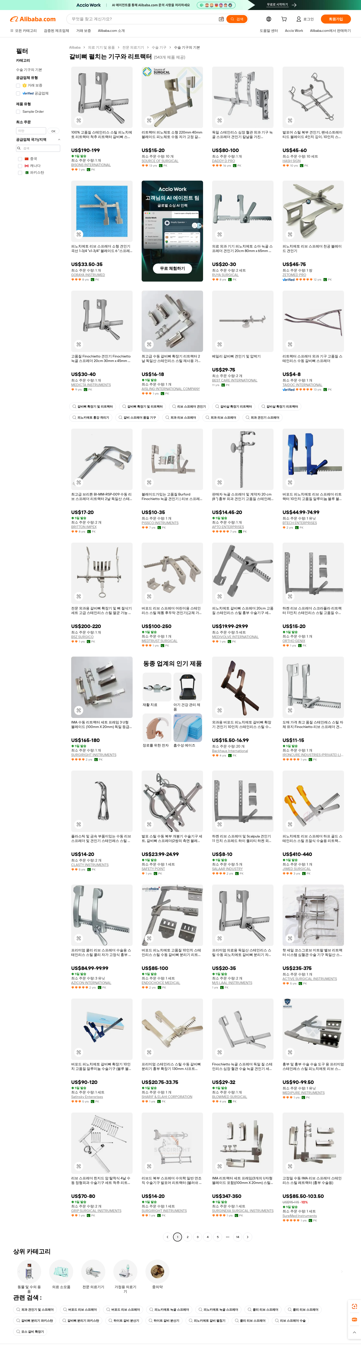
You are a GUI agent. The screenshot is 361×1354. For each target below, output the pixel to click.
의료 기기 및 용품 (101, 47)
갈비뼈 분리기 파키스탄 (34, 1321)
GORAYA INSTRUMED (88, 275)
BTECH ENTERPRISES (300, 523)
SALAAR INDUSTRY (227, 869)
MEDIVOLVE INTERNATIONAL (235, 637)
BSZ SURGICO (82, 637)
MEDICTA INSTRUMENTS (91, 385)
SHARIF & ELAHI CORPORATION (167, 1097)
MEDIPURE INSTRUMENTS (304, 1093)
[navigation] (38, 643)
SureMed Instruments (300, 1216)
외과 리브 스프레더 (180, 418)
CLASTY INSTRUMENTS (90, 865)
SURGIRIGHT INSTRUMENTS (93, 755)
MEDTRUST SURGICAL (159, 641)
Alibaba (74, 47)
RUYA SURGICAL (225, 275)
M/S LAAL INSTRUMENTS (232, 983)
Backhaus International (230, 751)
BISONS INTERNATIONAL (91, 165)
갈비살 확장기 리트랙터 (233, 407)
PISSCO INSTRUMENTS (160, 523)
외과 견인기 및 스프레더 (35, 1310)
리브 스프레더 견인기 (189, 407)
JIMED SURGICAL (297, 869)
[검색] (236, 19)
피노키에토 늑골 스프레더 (169, 1310)
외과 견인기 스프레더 (262, 418)
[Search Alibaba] (143, 19)
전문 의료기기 (133, 47)
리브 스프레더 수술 (290, 1321)
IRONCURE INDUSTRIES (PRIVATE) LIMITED (313, 755)
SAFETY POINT (153, 869)
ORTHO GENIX (294, 641)
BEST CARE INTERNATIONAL (234, 380)
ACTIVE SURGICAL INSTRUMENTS (310, 979)
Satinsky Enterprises (87, 1097)
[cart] (285, 20)
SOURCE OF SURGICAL (160, 161)
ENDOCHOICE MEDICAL (161, 983)
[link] (354, 1306)
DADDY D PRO (223, 161)
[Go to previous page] (167, 1237)
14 (237, 1237)
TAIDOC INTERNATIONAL (302, 385)
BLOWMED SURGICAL (229, 1097)
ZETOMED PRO (294, 275)
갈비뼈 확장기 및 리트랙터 (92, 407)
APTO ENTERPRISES (228, 527)
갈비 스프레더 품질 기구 (137, 418)
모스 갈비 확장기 (30, 1332)
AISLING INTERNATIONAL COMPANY (171, 389)
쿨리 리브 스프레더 (263, 1310)
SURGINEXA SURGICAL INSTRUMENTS (243, 1211)
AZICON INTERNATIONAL (91, 983)
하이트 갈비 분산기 (124, 1321)
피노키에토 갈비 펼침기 (207, 1321)
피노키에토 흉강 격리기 (90, 418)
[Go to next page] (247, 1237)
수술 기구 (159, 47)
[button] (221, 19)
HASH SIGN (292, 161)
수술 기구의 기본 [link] (187, 47)
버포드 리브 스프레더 (80, 1310)
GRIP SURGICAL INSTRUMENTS (96, 1211)
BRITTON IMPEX (84, 527)
